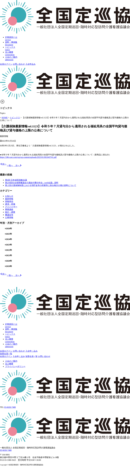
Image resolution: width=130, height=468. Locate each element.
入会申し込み (31, 351)
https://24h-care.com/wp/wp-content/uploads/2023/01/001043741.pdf (28, 157)
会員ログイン (6, 64)
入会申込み (30, 64)
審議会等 (9, 215)
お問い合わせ (19, 64)
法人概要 (9, 364)
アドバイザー (11, 207)
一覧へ (10, 165)
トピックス (15, 118)
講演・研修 (10, 204)
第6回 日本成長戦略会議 (16, 180)
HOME (5, 118)
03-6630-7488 (10, 407)
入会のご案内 (11, 361)
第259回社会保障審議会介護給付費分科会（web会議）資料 (31, 183)
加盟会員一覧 (6, 354)
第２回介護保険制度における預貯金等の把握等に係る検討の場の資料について (40, 185)
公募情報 (9, 217)
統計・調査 (10, 212)
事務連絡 (9, 209)
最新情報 (4, 136)
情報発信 (9, 201)
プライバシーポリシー (15, 366)
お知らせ (9, 196)
